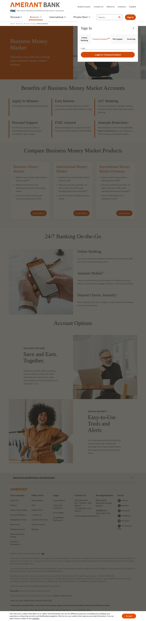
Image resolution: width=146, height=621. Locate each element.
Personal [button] (16, 17)
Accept (129, 616)
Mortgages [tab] (118, 39)
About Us (111, 6)
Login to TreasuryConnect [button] (108, 54)
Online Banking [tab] (84, 38)
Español (132, 6)
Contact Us (98, 6)
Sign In (130, 17)
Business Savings (30, 24)
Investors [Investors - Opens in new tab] (122, 6)
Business (19, 24)
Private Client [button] (81, 17)
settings (35, 618)
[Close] (133, 28)
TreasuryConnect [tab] (101, 39)
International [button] (57, 17)
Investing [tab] (131, 39)
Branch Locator (84, 6)
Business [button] (36, 17)
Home (12, 24)
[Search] (107, 17)
